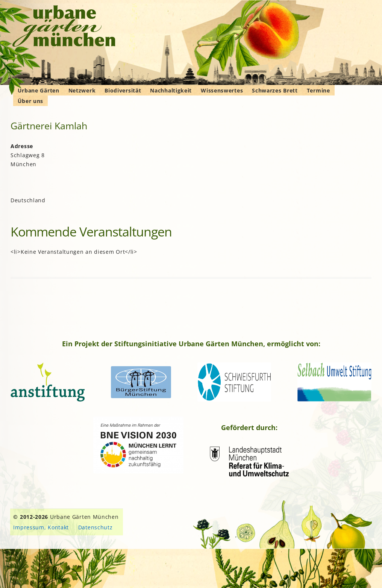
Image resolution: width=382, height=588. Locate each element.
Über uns (31, 101)
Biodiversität (123, 90)
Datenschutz (95, 527)
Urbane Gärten (38, 90)
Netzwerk (82, 90)
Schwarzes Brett (275, 90)
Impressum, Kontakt (41, 527)
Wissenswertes (222, 90)
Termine (318, 90)
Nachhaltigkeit (171, 90)
